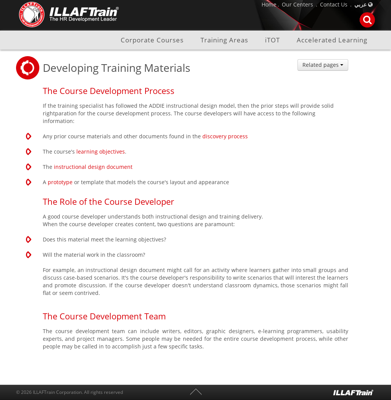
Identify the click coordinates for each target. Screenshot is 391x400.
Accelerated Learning (332, 40)
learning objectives (100, 151)
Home (269, 4)
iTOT (272, 40)
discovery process (225, 136)
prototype (60, 182)
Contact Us (333, 4)
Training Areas (224, 40)
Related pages (322, 64)
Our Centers (297, 4)
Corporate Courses (152, 40)
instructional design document (93, 166)
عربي (360, 4)
